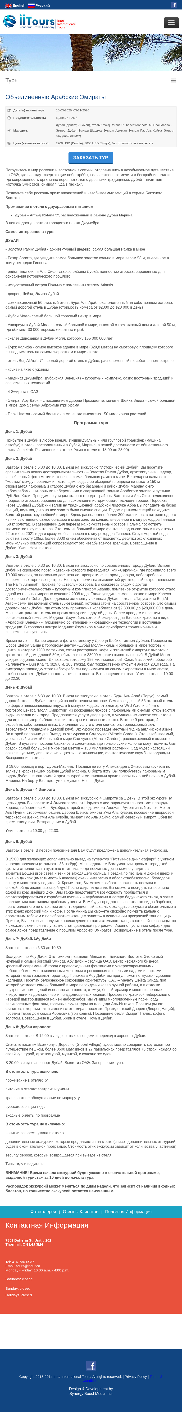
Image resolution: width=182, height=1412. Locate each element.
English (15, 5)
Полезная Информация (128, 1211)
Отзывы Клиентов (80, 1211)
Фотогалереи (43, 1211)
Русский (39, 5)
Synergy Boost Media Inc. (91, 1394)
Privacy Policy (136, 1377)
